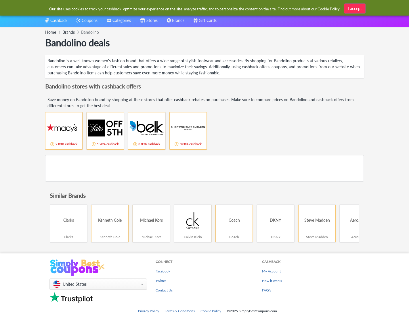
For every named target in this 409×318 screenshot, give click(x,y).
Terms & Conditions (180, 311)
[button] (98, 284)
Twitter (161, 281)
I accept (355, 8)
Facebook (163, 271)
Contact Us (164, 290)
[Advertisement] (204, 168)
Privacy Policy (148, 311)
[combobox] (119, 22)
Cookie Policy (210, 311)
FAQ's (266, 290)
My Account (271, 271)
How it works (272, 281)
